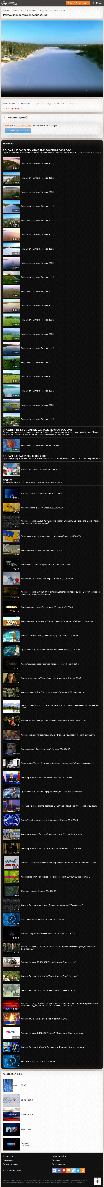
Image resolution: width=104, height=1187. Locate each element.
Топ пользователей (12, 1170)
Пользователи (58, 1164)
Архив (6, 10)
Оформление (30, 10)
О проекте (8, 1156)
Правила (56, 1160)
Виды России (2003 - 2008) (53, 10)
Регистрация (82, 3)
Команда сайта (59, 1156)
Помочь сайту (9, 1160)
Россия (16, 10)
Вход (70, 3)
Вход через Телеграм (18, 131)
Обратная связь (10, 1164)
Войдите (8, 126)
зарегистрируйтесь (24, 126)
